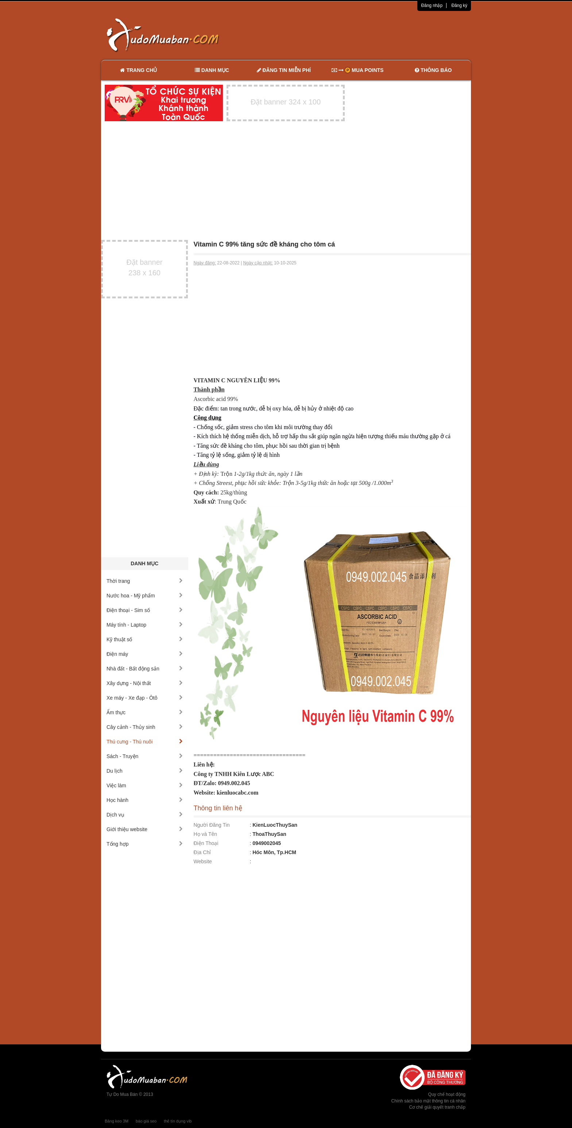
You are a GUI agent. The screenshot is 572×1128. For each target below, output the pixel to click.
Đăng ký (459, 5)
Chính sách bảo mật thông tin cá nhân (428, 1101)
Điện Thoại (206, 843)
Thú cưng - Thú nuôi (145, 742)
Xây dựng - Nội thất (145, 683)
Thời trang (145, 581)
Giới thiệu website (145, 829)
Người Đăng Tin (212, 825)
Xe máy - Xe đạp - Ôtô (145, 698)
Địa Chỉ (202, 852)
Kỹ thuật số (145, 639)
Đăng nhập (431, 5)
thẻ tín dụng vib (178, 1121)
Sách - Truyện (145, 756)
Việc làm (145, 785)
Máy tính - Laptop (145, 625)
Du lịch (145, 771)
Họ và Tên (205, 834)
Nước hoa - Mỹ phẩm (145, 596)
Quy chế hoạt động (446, 1094)
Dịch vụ (145, 815)
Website (203, 861)
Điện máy (145, 654)
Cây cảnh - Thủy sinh (145, 727)
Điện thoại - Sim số (145, 610)
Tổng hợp (145, 844)
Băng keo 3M (116, 1121)
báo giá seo (146, 1121)
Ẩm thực (145, 712)
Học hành (145, 800)
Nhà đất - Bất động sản (145, 669)
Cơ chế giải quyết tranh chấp (437, 1107)
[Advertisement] (363, 35)
